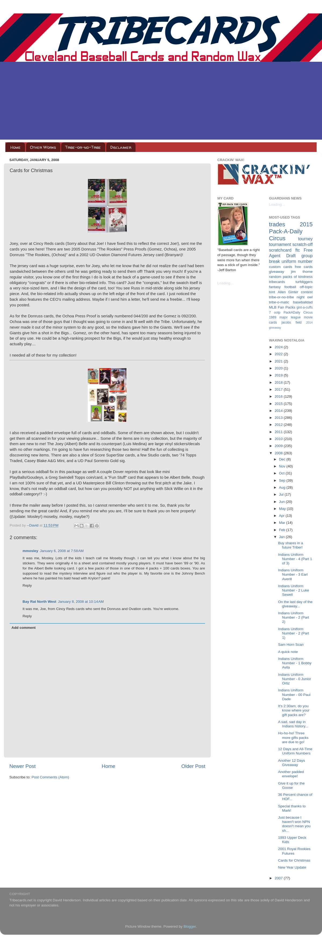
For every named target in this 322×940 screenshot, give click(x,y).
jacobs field (291, 322)
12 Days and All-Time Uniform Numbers (295, 751)
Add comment (24, 628)
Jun (282, 502)
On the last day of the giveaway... (295, 604)
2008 (279, 453)
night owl (305, 297)
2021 (279, 361)
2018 (279, 382)
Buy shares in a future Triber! (290, 545)
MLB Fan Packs (282, 307)
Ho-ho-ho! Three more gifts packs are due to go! (293, 737)
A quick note (288, 652)
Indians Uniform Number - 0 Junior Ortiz (294, 679)
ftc (297, 250)
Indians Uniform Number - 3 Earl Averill (293, 574)
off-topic (306, 287)
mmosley (30, 551)
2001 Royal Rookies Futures (294, 851)
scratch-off (302, 244)
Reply (27, 585)
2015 (279, 404)
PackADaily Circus (298, 312)
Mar (282, 523)
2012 (279, 425)
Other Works (43, 147)
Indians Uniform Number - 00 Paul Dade (294, 694)
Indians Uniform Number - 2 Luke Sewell (293, 590)
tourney (305, 238)
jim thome (302, 272)
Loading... (225, 283)
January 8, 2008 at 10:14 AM (81, 602)
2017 (279, 389)
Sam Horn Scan (290, 645)
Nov (283, 466)
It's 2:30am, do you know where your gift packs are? (293, 710)
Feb (282, 530)
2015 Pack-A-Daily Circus (291, 231)
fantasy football (282, 287)
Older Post (193, 766)
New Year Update (292, 867)
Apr (282, 516)
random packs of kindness (291, 277)
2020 (279, 368)
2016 (279, 396)
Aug (283, 487)
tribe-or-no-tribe (281, 297)
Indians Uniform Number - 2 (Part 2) (293, 617)
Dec (283, 459)
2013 (279, 418)
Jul (282, 494)
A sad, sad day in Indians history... (293, 724)
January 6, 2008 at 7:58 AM (62, 551)
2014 (279, 411)
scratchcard (280, 250)
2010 (279, 439)
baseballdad (303, 302)
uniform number (297, 261)
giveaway (276, 272)
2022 (279, 354)
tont (272, 292)
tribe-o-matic (279, 302)
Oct (282, 473)
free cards (304, 267)
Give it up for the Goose (291, 785)
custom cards (280, 267)
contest (307, 292)
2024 (279, 347)
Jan (282, 537)
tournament (280, 244)
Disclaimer (120, 147)
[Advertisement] (161, 102)
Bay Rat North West (39, 602)
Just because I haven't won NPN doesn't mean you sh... (294, 824)
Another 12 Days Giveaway (291, 762)
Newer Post (22, 766)
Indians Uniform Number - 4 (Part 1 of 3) (295, 559)
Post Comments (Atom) (50, 777)
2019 (279, 375)
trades (277, 224)
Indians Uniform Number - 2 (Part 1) (293, 633)
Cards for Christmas (294, 860)
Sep (283, 480)
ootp (277, 312)
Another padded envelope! (291, 774)
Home (15, 147)
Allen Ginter (288, 292)
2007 (279, 878)
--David (33, 525)
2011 (279, 432)
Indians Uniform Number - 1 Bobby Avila (295, 663)
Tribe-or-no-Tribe (83, 147)
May (283, 509)
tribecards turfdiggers (291, 282)
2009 (279, 446)
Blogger (190, 926)
